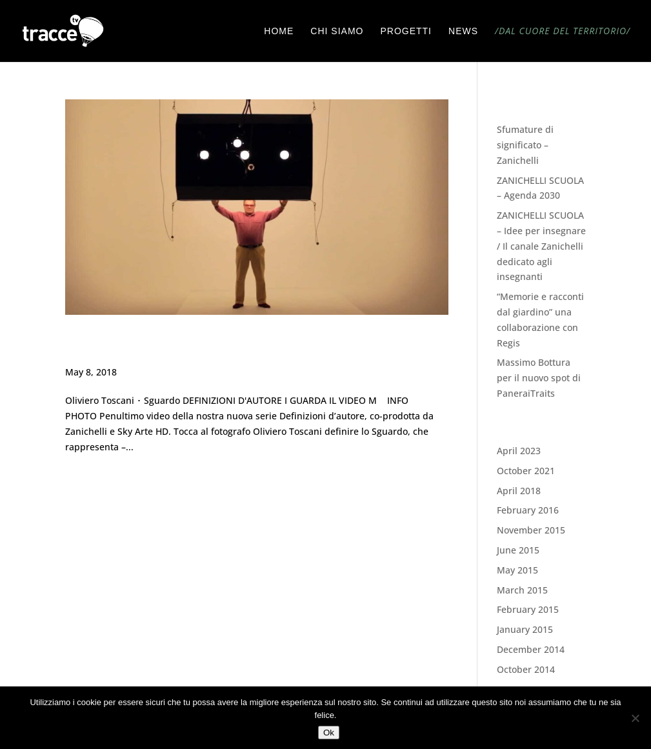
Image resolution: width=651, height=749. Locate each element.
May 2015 (517, 570)
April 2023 (519, 450)
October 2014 (526, 669)
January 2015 (525, 629)
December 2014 (531, 649)
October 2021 (526, 470)
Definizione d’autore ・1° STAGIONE (208, 345)
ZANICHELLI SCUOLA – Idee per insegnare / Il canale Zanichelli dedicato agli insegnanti (541, 246)
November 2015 (531, 530)
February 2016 (528, 510)
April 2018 (519, 490)
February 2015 (528, 609)
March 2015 (522, 590)
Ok (328, 732)
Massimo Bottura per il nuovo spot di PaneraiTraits (539, 377)
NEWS (463, 31)
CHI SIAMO (336, 31)
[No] (634, 718)
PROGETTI (406, 31)
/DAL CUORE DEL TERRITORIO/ (562, 31)
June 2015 (518, 550)
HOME (279, 31)
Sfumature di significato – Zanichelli (525, 144)
